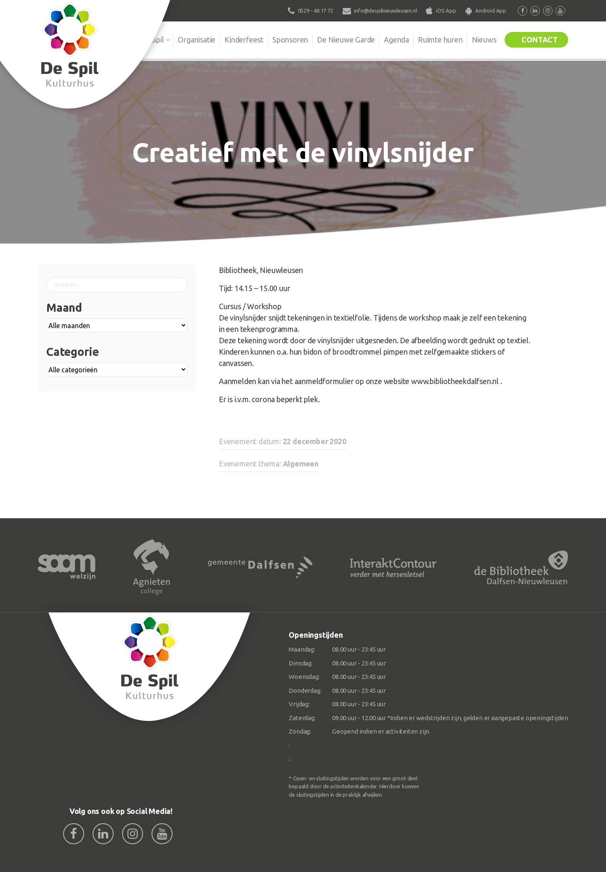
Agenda (396, 39)
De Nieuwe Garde (346, 39)
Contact (539, 39)
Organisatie (196, 39)
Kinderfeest (243, 39)
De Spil (152, 39)
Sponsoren (290, 39)
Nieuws (484, 39)
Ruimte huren (440, 39)
